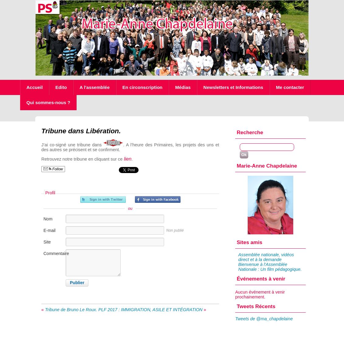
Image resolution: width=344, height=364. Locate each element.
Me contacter (290, 87)
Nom (48, 218)
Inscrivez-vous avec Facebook (158, 199)
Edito (61, 87)
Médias (183, 87)
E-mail (49, 230)
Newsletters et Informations (233, 87)
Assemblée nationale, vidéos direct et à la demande (266, 257)
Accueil (34, 87)
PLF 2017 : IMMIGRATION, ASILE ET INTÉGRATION (150, 309)
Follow (53, 169)
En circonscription (142, 87)
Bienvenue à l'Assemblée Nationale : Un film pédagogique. (270, 267)
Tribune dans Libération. (81, 131)
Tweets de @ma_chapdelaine (264, 318)
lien (126, 159)
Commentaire (54, 253)
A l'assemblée (95, 87)
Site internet (50, 245)
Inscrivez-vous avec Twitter (103, 199)
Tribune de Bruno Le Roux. (71, 309)
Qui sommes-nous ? (48, 102)
